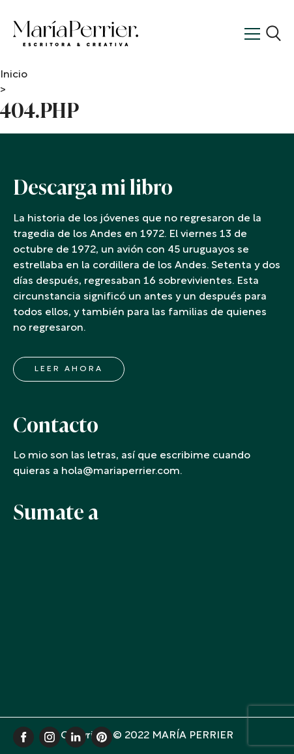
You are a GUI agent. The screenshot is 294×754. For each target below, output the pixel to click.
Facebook (23, 737)
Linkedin (75, 737)
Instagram (49, 737)
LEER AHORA (69, 369)
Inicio (13, 74)
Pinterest (101, 737)
